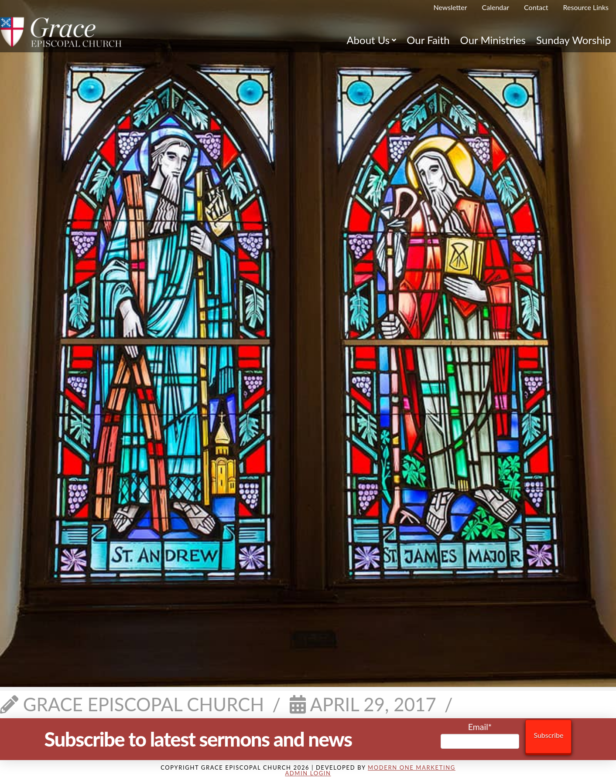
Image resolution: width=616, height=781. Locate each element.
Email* (480, 735)
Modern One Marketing (411, 767)
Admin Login (308, 773)
